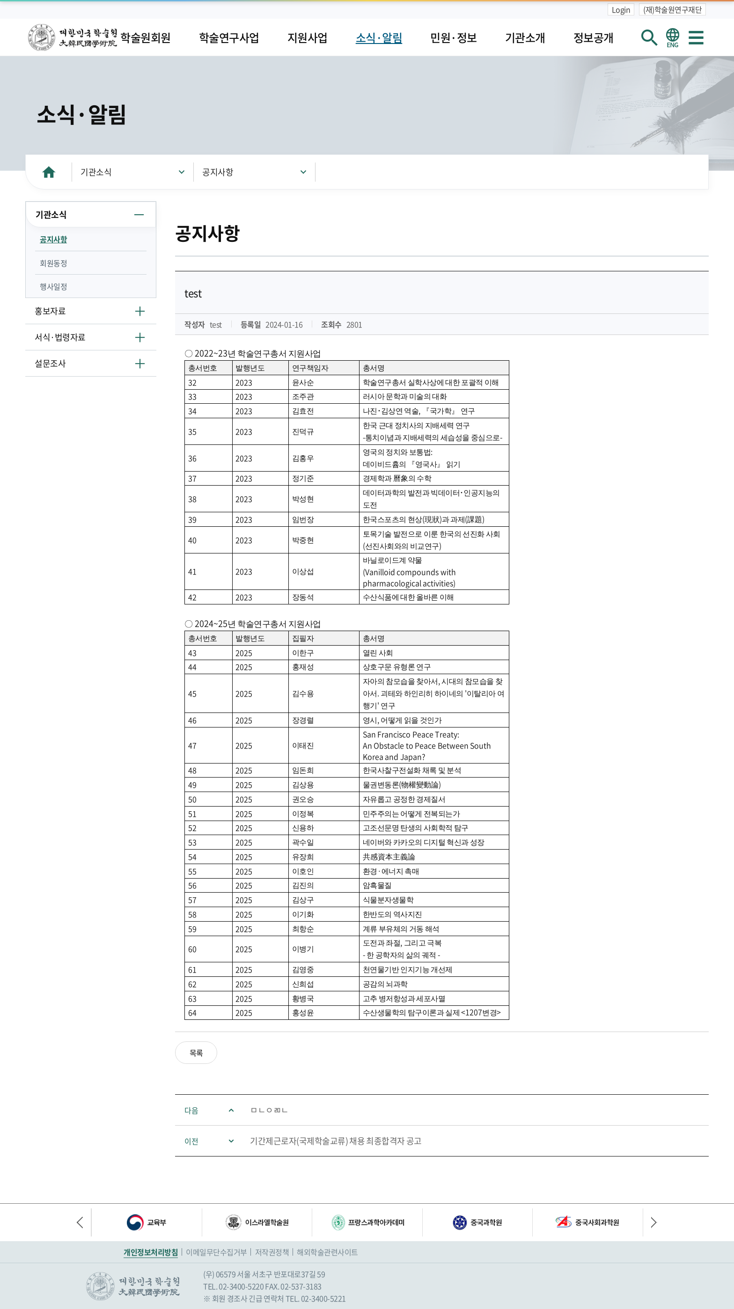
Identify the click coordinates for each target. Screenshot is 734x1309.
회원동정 (53, 263)
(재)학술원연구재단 (672, 9)
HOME (48, 171)
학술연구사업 (229, 37)
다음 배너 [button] (650, 1222)
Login (621, 9)
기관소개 (525, 37)
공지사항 (217, 172)
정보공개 (593, 37)
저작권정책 (272, 1252)
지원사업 (307, 37)
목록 (196, 1052)
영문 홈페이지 (673, 37)
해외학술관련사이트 (327, 1252)
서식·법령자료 (60, 337)
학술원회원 (145, 37)
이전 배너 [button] (84, 1222)
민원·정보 (453, 37)
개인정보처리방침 (151, 1252)
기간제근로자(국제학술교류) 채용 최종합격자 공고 (336, 1140)
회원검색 (649, 37)
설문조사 (50, 363)
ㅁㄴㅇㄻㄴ (269, 1110)
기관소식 (96, 172)
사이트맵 (696, 37)
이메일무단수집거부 (216, 1252)
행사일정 (53, 286)
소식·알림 (379, 37)
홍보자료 (50, 311)
